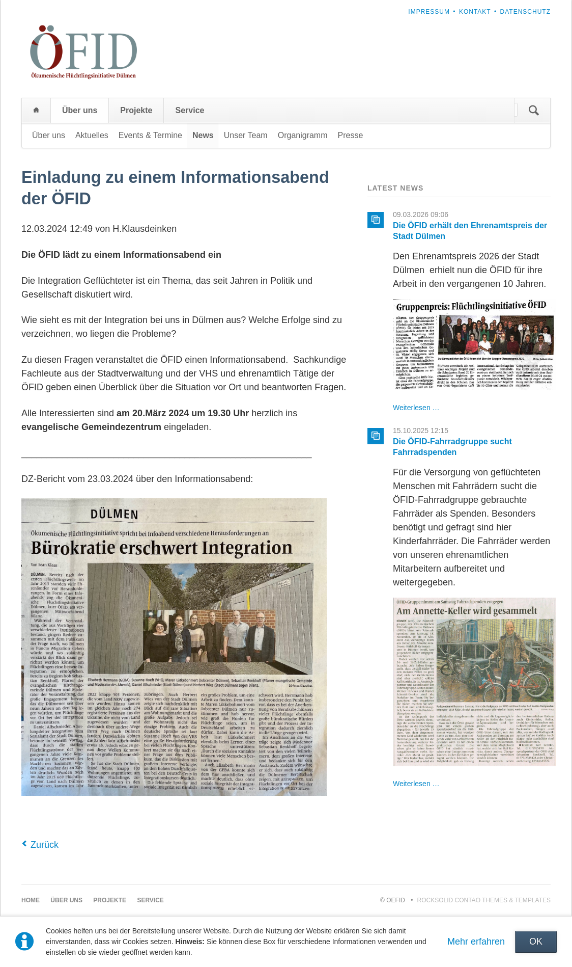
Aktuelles (91, 135)
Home (36, 110)
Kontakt (475, 11)
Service (189, 110)
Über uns (79, 110)
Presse (350, 135)
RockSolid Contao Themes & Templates (484, 900)
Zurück (45, 845)
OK (535, 941)
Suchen (534, 110)
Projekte (136, 110)
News (203, 135)
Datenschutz (525, 11)
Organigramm (303, 135)
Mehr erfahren (476, 941)
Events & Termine (150, 135)
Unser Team (246, 135)
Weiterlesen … (416, 408)
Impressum (429, 11)
